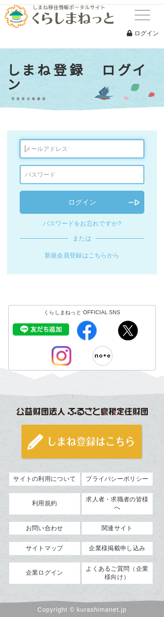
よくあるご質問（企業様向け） (117, 573)
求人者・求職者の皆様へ (117, 503)
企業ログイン (44, 572)
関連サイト (117, 527)
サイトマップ (44, 548)
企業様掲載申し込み (117, 548)
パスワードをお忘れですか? (82, 223)
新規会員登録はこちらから (82, 255)
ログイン (143, 33)
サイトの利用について (44, 478)
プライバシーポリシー (117, 478)
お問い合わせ (44, 527)
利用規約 (44, 503)
